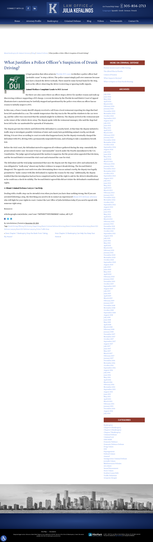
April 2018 (107, 325)
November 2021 (109, 229)
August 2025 (108, 121)
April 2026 (107, 101)
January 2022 (109, 224)
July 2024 (107, 152)
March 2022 (108, 219)
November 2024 (109, 142)
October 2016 (109, 365)
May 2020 (107, 272)
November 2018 (109, 308)
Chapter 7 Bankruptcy (112, 432)
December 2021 (109, 226)
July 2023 (107, 181)
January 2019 (108, 303)
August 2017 (108, 344)
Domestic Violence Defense (114, 444)
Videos (100, 21)
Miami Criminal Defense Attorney (53, 226)
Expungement (109, 451)
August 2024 (108, 149)
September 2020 (110, 262)
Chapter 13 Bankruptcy (112, 430)
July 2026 (107, 94)
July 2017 (107, 346)
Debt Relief (108, 439)
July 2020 (107, 267)
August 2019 (108, 289)
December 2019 (109, 281)
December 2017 (109, 334)
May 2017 (107, 351)
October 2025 (109, 116)
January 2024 (109, 166)
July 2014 (107, 413)
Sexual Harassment (111, 468)
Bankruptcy (52, 21)
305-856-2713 (136, 5)
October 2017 (108, 339)
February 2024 (109, 164)
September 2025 (110, 118)
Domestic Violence (111, 442)
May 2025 (107, 128)
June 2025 (107, 125)
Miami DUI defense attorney (85, 197)
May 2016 (107, 377)
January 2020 (109, 279)
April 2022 (107, 217)
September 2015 (110, 389)
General (107, 456)
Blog (89, 21)
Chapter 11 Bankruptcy (112, 427)
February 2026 (109, 106)
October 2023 (109, 173)
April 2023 (107, 188)
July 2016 (107, 372)
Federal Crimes (109, 454)
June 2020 (107, 269)
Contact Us (133, 21)
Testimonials (116, 21)
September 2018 (110, 313)
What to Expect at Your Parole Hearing (118, 82)
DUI (105, 449)
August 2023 (108, 178)
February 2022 (109, 221)
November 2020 (110, 257)
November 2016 (109, 363)
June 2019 (107, 293)
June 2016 (107, 375)
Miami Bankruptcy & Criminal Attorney (17, 53)
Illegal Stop (36, 226)
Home (17, 21)
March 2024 (108, 161)
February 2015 (109, 404)
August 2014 (108, 411)
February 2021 (109, 250)
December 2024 (109, 140)
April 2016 (107, 380)
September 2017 (110, 341)
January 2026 (109, 109)
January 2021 (108, 253)
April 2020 (107, 274)
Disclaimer (52, 532)
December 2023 (109, 169)
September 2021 (110, 233)
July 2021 (107, 238)
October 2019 (109, 284)
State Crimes (108, 471)
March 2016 (108, 382)
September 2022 (110, 205)
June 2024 (107, 154)
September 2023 (110, 176)
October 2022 (109, 202)
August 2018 (108, 315)
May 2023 (107, 185)
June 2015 (107, 394)
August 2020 (108, 265)
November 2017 (109, 337)
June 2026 (107, 97)
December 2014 (109, 408)
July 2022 (107, 209)
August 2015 (108, 392)
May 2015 (107, 396)
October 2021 (108, 231)
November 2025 (109, 113)
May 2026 (107, 99)
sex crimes (107, 466)
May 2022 (107, 214)
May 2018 (107, 322)
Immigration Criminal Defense (115, 459)
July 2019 (107, 291)
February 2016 (109, 384)
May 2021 (107, 243)
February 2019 (109, 301)
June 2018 (107, 320)
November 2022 (109, 200)
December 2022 (109, 197)
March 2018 (108, 327)
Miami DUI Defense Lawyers (26, 229)
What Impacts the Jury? (113, 78)
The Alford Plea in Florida (113, 71)
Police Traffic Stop (42, 229)
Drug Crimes (108, 447)
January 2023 (109, 195)
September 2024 (110, 147)
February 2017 (109, 356)
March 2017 (108, 353)
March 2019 (108, 298)
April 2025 (107, 130)
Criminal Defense (72, 21)
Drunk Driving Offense (15, 226)
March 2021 (108, 248)
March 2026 (108, 104)
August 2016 (108, 370)
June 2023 (107, 183)
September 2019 (110, 286)
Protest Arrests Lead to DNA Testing (117, 68)
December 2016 (109, 360)
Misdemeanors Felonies (112, 463)
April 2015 (107, 399)
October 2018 (109, 310)
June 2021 (107, 241)
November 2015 (109, 387)
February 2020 (109, 277)
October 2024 (109, 145)
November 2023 (109, 171)
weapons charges (110, 478)
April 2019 (107, 296)
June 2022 (107, 212)
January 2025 (109, 137)
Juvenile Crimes (109, 461)
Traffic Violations (110, 475)
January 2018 (108, 332)
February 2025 (109, 135)
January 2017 (108, 358)
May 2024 (107, 157)
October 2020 (109, 260)
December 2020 (109, 255)
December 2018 (109, 305)
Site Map (44, 532)
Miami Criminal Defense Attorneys (78, 226)
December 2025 (109, 111)
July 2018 (107, 317)
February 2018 (109, 329)
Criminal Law (109, 437)
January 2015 (108, 406)
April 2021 (107, 245)
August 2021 (108, 236)
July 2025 (107, 123)
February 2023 (109, 193)
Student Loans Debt (111, 473)
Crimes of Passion (110, 75)
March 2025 (108, 133)
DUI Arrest (28, 226)
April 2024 (107, 159)
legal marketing (118, 535)
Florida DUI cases (63, 74)
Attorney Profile (33, 21)
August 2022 (108, 207)
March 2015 (108, 401)
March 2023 (108, 190)
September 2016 (110, 368)
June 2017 (107, 349)
